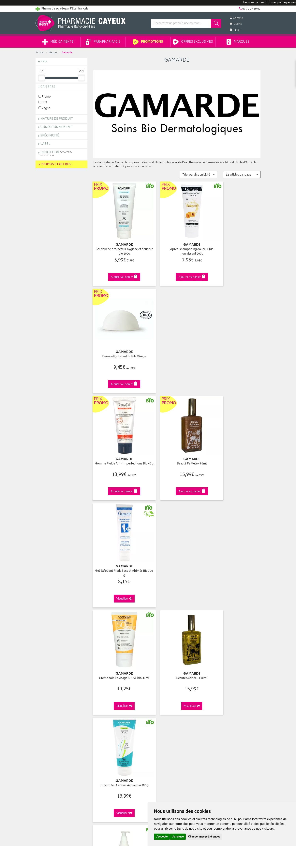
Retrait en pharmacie (221, 689)
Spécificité (49, 135)
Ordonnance (101, 716)
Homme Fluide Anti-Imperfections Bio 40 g (119, 344)
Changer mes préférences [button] (204, 836)
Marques (238, 42)
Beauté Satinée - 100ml (176, 443)
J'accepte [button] (162, 836)
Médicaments (58, 42)
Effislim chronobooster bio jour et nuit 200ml (119, 545)
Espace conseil (102, 707)
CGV (96, 726)
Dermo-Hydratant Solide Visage (235, 242)
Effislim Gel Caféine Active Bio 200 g (234, 445)
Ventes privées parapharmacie (112, 703)
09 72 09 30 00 (235, 620)
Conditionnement (56, 127)
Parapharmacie (103, 42)
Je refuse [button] (178, 836)
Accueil (40, 53)
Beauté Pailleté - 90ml (177, 342)
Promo (44, 96)
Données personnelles (107, 735)
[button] (198, 174)
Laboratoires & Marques (108, 694)
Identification (159, 689)
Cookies (98, 739)
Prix (44, 61)
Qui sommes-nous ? (48, 689)
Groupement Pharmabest (51, 694)
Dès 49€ (119, 622)
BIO (42, 102)
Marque (53, 53)
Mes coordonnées (162, 694)
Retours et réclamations (50, 707)
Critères (47, 87)
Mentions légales (103, 730)
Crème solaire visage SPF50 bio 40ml (119, 445)
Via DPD (177, 620)
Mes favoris (158, 707)
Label (45, 144)
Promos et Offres (56, 164)
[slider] (41, 78)
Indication (56, 154)
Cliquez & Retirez (61, 620)
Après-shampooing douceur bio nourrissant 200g (177, 244)
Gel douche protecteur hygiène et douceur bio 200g (119, 244)
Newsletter (100, 712)
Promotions (148, 42)
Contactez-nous (46, 703)
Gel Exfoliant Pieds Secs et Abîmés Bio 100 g (234, 344)
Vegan (44, 108)
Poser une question (48, 698)
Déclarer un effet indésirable (110, 721)
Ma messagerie (160, 712)
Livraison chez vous (221, 694)
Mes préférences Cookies (109, 744)
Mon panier (158, 703)
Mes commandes (162, 698)
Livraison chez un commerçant (228, 698)
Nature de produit (56, 119)
